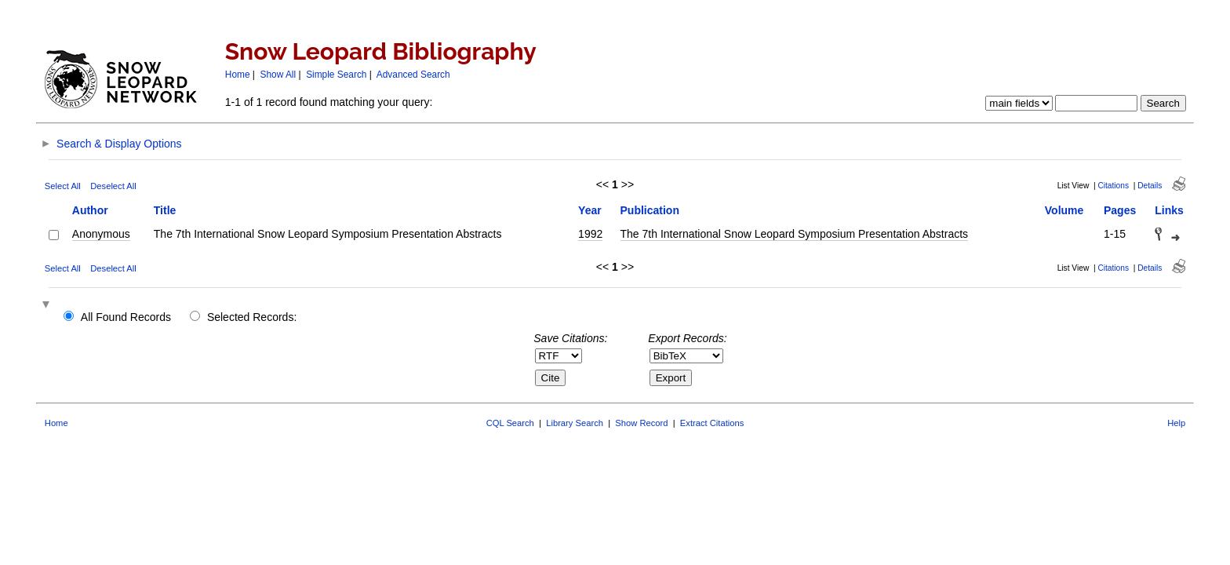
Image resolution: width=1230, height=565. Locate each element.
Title (165, 210)
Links (1169, 210)
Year (590, 210)
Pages (1120, 210)
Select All (63, 186)
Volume (1064, 210)
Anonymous (101, 234)
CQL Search (510, 423)
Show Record (641, 423)
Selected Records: (252, 317)
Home (237, 74)
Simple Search (336, 74)
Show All (278, 74)
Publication (649, 210)
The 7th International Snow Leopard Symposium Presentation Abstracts (794, 234)
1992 (590, 234)
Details (1149, 185)
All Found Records (126, 317)
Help (1176, 423)
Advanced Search (413, 74)
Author (90, 210)
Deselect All (113, 186)
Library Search (574, 423)
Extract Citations (712, 423)
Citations (1113, 185)
